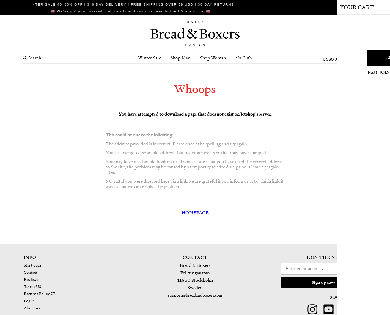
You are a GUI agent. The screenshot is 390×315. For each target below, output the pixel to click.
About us (32, 308)
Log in (29, 300)
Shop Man (181, 58)
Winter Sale (149, 58)
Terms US (32, 286)
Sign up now (323, 282)
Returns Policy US (40, 293)
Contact (30, 272)
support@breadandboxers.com (195, 295)
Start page (32, 265)
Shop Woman (213, 58)
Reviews (31, 279)
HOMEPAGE (195, 212)
